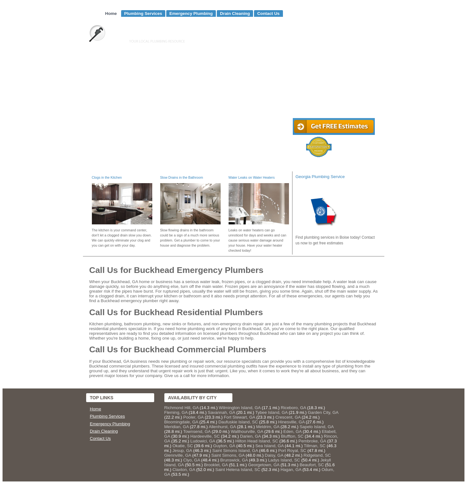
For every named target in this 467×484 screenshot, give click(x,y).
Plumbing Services (143, 13)
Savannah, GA (221, 412)
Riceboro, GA (293, 407)
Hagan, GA (290, 469)
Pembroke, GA (312, 441)
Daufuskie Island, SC (238, 422)
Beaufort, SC (311, 464)
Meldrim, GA (267, 426)
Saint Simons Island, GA (235, 450)
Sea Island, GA (269, 445)
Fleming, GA (176, 412)
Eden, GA (292, 431)
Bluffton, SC (292, 436)
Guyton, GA (224, 445)
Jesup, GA (182, 450)
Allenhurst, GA (222, 426)
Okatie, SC (182, 445)
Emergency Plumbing (191, 13)
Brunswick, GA (234, 460)
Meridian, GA (176, 426)
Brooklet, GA (216, 464)
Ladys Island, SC (284, 460)
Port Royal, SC (292, 450)
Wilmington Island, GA (239, 407)
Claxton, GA (183, 469)
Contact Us (268, 13)
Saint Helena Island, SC (237, 469)
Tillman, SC (315, 445)
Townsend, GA (196, 431)
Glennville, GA (177, 455)
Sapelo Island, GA (316, 426)
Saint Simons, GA (227, 455)
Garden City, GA (323, 412)
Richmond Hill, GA (181, 407)
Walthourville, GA (247, 431)
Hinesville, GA (291, 422)
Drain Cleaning (235, 13)
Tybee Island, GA (271, 412)
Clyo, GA (191, 460)
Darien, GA (250, 436)
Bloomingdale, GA (181, 422)
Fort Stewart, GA (239, 417)
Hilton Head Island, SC (256, 441)
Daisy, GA (274, 455)
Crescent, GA (287, 417)
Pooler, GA (193, 417)
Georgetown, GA (263, 464)
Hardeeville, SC (205, 436)
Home (111, 13)
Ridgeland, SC (317, 455)
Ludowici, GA (202, 441)
